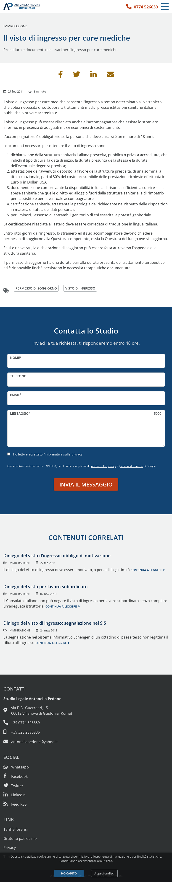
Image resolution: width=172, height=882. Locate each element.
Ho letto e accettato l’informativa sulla (47, 454)
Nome (15, 357)
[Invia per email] (110, 75)
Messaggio (19, 413)
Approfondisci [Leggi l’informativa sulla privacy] (104, 873)
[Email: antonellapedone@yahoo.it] (86, 742)
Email (15, 395)
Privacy (9, 847)
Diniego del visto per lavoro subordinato (45, 586)
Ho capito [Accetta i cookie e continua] (69, 873)
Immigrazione (15, 26)
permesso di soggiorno (36, 288)
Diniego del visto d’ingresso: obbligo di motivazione (57, 555)
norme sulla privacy (103, 466)
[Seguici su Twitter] (13, 785)
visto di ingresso (80, 288)
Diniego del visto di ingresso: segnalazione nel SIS (54, 623)
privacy (76, 454)
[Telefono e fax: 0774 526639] (86, 723)
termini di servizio (131, 466)
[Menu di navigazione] (165, 6)
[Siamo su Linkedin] (14, 794)
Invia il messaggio (86, 484)
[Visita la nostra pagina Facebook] (15, 776)
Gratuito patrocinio (20, 838)
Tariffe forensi (15, 829)
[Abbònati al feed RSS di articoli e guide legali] (15, 804)
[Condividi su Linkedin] (93, 75)
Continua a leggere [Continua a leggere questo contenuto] (146, 570)
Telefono (18, 376)
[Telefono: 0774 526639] (142, 6)
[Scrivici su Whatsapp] (16, 767)
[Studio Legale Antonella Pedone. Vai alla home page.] (21, 6)
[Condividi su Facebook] (60, 75)
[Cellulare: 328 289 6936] (86, 732)
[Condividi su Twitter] (76, 75)
